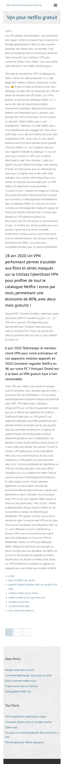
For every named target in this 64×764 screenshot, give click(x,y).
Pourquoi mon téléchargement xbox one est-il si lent (32, 734)
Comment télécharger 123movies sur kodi (28, 675)
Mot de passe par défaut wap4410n (24, 742)
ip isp (11, 576)
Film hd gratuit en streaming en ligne (25, 716)
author (8, 31)
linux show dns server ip (21, 610)
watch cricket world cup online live (27, 597)
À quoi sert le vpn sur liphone (21, 686)
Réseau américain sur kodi (19, 670)
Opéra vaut (11, 727)
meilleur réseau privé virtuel (23, 593)
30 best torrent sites (19, 606)
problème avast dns (19, 602)
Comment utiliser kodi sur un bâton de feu (28, 722)
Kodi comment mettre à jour (20, 680)
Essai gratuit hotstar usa (18, 691)
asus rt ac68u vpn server (22, 580)
